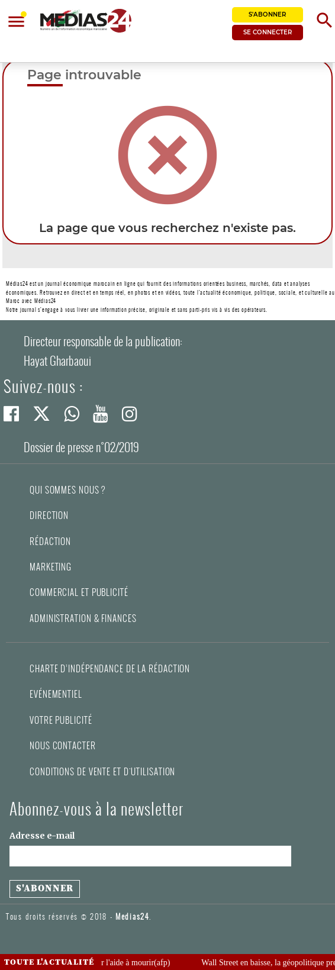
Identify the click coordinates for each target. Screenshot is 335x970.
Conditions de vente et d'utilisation (102, 771)
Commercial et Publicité (79, 592)
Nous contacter (63, 745)
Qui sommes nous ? (67, 490)
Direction (49, 515)
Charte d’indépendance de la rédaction (110, 668)
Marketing (51, 566)
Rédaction (50, 541)
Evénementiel (56, 694)
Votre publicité (61, 720)
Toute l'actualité (49, 962)
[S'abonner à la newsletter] (44, 889)
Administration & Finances (83, 618)
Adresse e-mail (42, 835)
